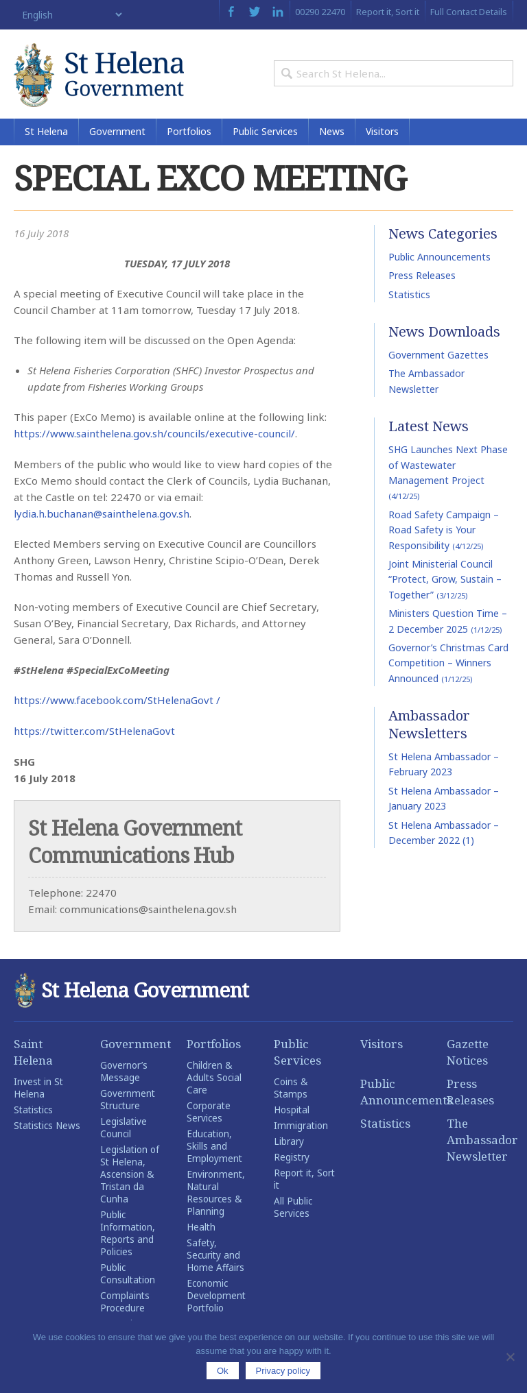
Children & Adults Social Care (214, 1080)
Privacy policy (283, 1371)
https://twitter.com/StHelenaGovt (96, 734)
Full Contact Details (468, 11)
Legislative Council (123, 1130)
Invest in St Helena (38, 1090)
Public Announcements (439, 261)
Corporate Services (209, 1114)
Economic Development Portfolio (216, 1298)
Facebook (231, 11)
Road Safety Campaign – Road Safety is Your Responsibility (443, 535)
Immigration (301, 1128)
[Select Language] (69, 14)
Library (289, 1144)
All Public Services (293, 1210)
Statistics (409, 299)
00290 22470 (320, 11)
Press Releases (422, 280)
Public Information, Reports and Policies (127, 1236)
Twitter (254, 11)
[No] (510, 1357)
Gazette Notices (468, 1055)
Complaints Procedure (125, 1304)
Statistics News (47, 1128)
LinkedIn (278, 11)
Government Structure (127, 1102)
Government (117, 136)
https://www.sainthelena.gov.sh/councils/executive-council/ (156, 438)
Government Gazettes (438, 360)
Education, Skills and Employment (214, 1148)
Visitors (382, 136)
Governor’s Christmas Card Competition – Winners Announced (448, 668)
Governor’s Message (124, 1074)
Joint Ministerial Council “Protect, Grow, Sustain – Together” (445, 584)
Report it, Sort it (387, 11)
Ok (223, 1371)
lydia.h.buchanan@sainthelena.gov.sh (102, 517)
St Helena (46, 136)
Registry (291, 1160)
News (331, 136)
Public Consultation (127, 1276)
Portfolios (189, 136)
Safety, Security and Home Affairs (215, 1257)
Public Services (265, 136)
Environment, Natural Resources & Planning (216, 1195)
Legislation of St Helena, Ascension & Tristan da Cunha (129, 1177)
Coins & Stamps (290, 1090)
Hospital (291, 1112)
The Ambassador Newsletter (480, 1142)
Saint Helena (33, 1055)
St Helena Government (103, 76)
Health (201, 1230)
